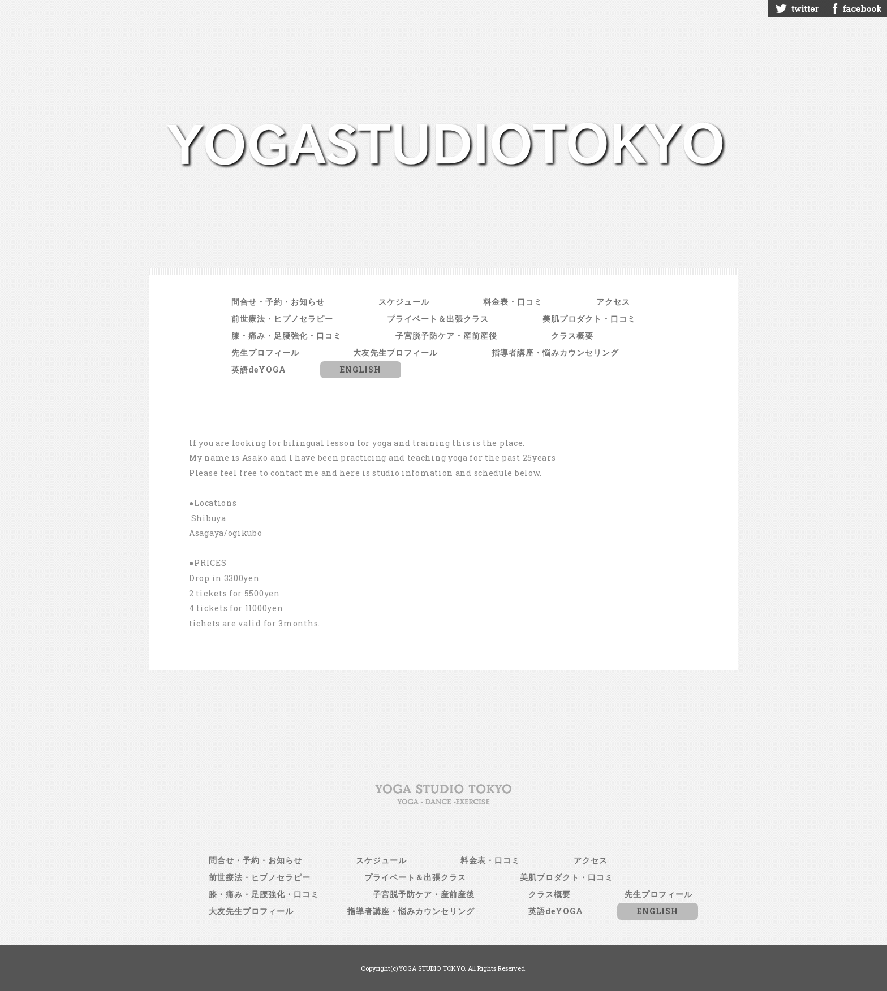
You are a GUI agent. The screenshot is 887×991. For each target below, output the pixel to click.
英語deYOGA (258, 369)
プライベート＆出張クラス (438, 318)
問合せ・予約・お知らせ (278, 301)
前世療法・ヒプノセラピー (282, 318)
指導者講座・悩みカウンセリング (555, 352)
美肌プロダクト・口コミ (589, 318)
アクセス (613, 301)
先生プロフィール (265, 352)
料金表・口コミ (512, 301)
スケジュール (403, 301)
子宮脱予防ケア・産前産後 (446, 335)
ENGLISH (360, 369)
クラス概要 (572, 335)
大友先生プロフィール (395, 352)
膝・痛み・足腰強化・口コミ (286, 335)
